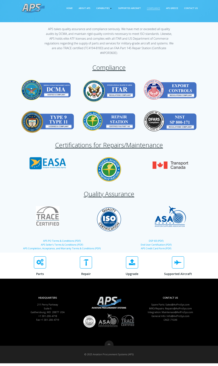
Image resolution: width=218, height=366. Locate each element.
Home (70, 8)
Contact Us (191, 8)
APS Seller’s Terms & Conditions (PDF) (62, 246)
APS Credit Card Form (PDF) (156, 250)
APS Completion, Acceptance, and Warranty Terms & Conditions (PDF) (62, 250)
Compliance (153, 8)
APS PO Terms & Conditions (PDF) (62, 242)
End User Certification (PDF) (156, 246)
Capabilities (105, 8)
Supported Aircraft (129, 8)
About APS (85, 8)
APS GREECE (172, 8)
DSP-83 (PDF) (156, 242)
